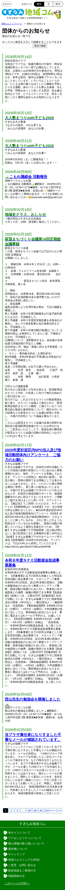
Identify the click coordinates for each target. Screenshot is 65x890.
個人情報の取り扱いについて (26, 843)
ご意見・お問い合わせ (22, 865)
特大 (58, 4)
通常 (39, 4)
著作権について (18, 848)
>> (53, 810)
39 (35, 810)
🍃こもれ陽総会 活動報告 (26, 177)
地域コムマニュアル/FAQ (23, 859)
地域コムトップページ (11, 24)
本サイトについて (19, 832)
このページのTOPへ (17, 883)
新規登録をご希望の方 (22, 870)
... (23, 810)
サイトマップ (16, 854)
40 (41, 810)
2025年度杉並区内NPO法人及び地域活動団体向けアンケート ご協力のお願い (33, 455)
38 (29, 810)
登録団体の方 (16, 875)
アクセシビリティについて (24, 838)
